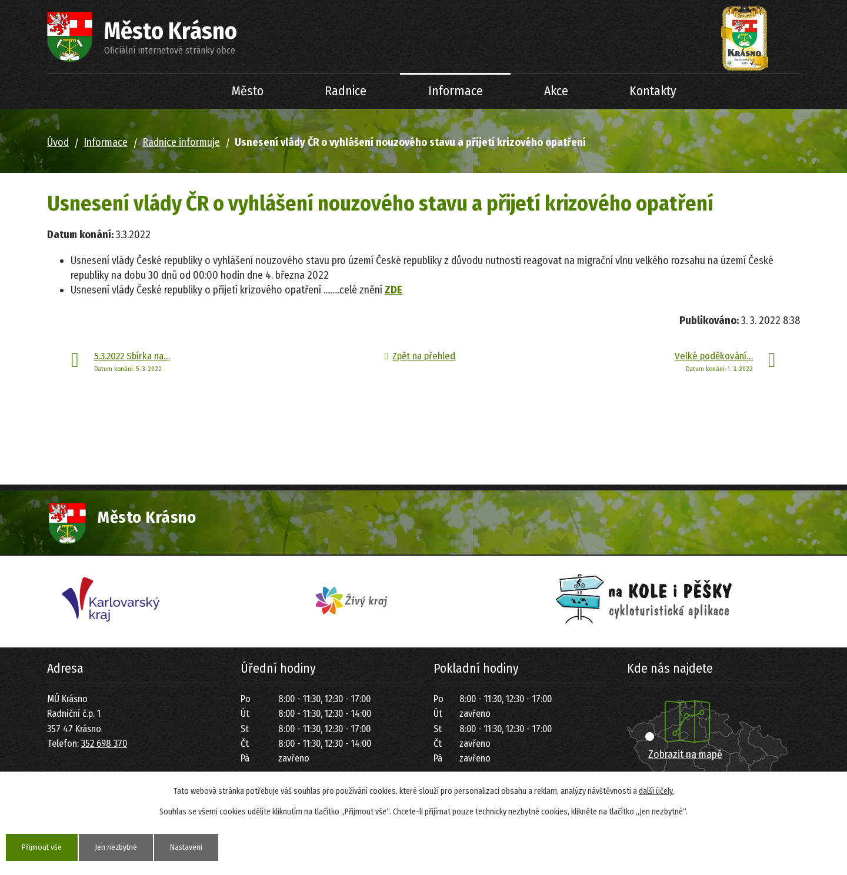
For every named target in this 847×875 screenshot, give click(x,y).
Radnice (345, 91)
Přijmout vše (43, 847)
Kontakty (652, 91)
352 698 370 (104, 743)
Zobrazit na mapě (685, 754)
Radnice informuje (181, 142)
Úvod (171, 91)
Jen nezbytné (120, 847)
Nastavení (192, 847)
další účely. (656, 791)
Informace (455, 91)
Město (248, 91)
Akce (556, 91)
